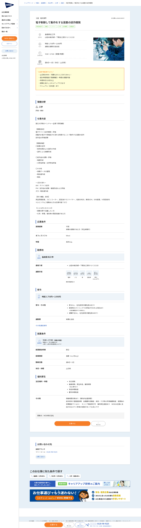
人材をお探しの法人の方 (8, 58)
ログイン (9, 43)
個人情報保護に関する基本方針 (75, 521)
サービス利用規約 (42, 521)
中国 (37, 3)
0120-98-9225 (52, 452)
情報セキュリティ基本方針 (113, 521)
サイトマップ (126, 521)
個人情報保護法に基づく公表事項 (94, 521)
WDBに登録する (9, 38)
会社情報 (4, 55)
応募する (72, 423)
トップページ (28, 3)
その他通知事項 (41, 325)
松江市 (50, 3)
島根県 (43, 3)
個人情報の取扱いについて (56, 521)
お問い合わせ (9, 51)
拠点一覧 (5, 31)
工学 (56, 3)
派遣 (62, 3)
